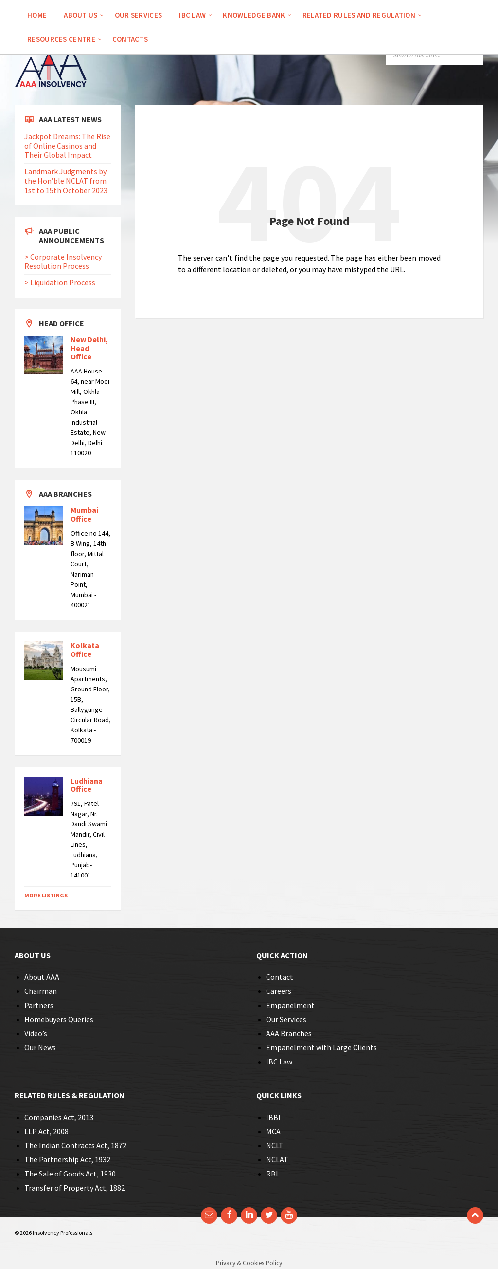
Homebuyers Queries (58, 1019)
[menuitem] (36, 14)
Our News (40, 1047)
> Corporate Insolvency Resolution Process (63, 261)
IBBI (273, 1117)
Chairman (40, 991)
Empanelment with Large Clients (321, 1047)
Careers (278, 991)
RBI (272, 1173)
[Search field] (434, 55)
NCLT (275, 1145)
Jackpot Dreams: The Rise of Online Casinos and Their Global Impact (67, 145)
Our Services (286, 1019)
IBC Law (279, 1061)
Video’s (35, 1033)
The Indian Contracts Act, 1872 (75, 1145)
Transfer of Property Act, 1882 (74, 1188)
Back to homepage (219, 296)
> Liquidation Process (59, 282)
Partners (38, 1005)
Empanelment (290, 1005)
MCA (273, 1131)
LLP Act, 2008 (46, 1131)
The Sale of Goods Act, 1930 (70, 1173)
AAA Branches (289, 1033)
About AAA (41, 977)
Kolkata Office (85, 649)
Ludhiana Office (87, 785)
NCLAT (277, 1159)
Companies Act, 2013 (58, 1117)
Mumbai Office (84, 514)
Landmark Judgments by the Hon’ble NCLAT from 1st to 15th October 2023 (65, 181)
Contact (279, 977)
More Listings (46, 895)
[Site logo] (51, 101)
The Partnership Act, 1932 (67, 1159)
